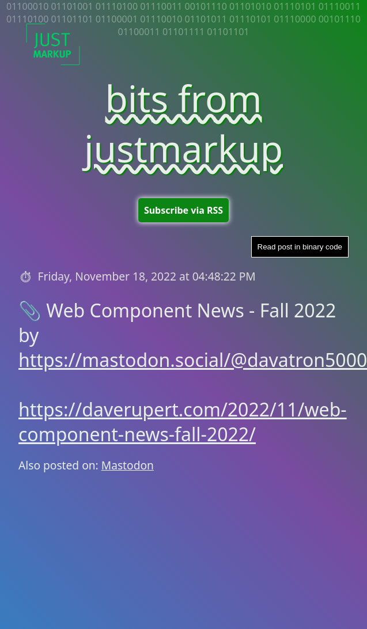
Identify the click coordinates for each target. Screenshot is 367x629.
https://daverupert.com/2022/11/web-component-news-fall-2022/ (182, 421)
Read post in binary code (300, 246)
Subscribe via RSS (183, 210)
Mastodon (127, 465)
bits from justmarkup (183, 123)
